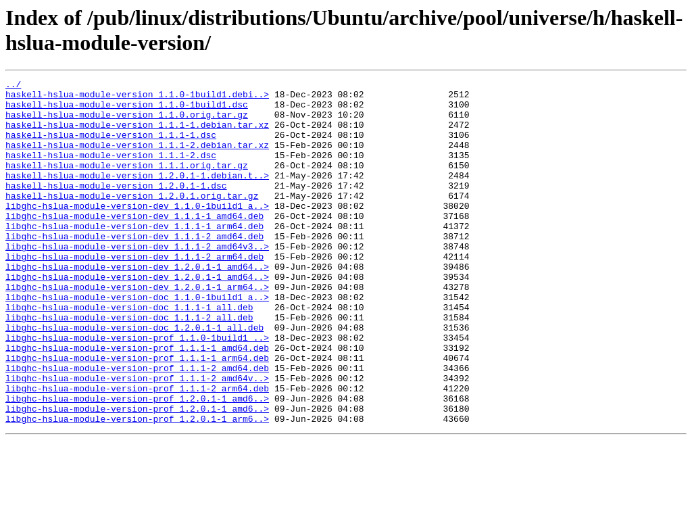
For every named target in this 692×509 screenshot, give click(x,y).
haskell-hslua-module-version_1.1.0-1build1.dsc (126, 110)
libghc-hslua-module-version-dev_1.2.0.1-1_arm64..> (137, 329)
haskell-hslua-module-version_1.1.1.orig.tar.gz (126, 183)
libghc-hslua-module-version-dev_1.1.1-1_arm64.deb (134, 256)
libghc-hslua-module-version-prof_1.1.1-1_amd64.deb (137, 402)
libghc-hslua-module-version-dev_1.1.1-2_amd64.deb (134, 268)
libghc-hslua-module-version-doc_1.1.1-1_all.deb (129, 353)
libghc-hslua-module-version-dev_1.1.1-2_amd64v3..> (137, 280)
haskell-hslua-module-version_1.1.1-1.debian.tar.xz (137, 134)
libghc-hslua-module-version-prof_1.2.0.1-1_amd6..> (137, 463)
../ (13, 86)
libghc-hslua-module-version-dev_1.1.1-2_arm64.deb (134, 293)
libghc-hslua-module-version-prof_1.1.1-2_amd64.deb (137, 426)
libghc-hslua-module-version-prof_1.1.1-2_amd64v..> (137, 439)
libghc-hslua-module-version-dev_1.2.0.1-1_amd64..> (137, 305)
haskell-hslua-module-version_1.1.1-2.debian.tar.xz (137, 159)
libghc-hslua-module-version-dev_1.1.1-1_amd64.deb (134, 244)
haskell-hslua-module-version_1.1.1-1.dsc (110, 147)
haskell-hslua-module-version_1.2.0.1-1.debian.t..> (137, 195)
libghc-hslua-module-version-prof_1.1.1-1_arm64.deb (137, 414)
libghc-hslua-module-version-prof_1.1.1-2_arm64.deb (137, 451)
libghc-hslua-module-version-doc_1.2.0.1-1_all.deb (134, 378)
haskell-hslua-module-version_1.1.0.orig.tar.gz (126, 122)
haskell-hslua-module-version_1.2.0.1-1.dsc (116, 207)
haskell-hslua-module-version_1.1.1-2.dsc (110, 171)
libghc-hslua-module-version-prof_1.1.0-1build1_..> (137, 390)
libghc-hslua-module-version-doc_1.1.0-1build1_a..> (137, 341)
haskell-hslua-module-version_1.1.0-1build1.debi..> (137, 98)
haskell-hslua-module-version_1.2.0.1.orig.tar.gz (131, 220)
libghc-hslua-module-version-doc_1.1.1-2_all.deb (129, 366)
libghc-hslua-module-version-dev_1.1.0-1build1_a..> (137, 232)
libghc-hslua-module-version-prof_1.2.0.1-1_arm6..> (137, 487)
